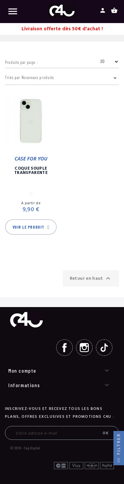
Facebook (64, 348)
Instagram (84, 348)
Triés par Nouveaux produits (62, 78)
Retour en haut (91, 278)
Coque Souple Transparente (31, 170)
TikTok (104, 348)
